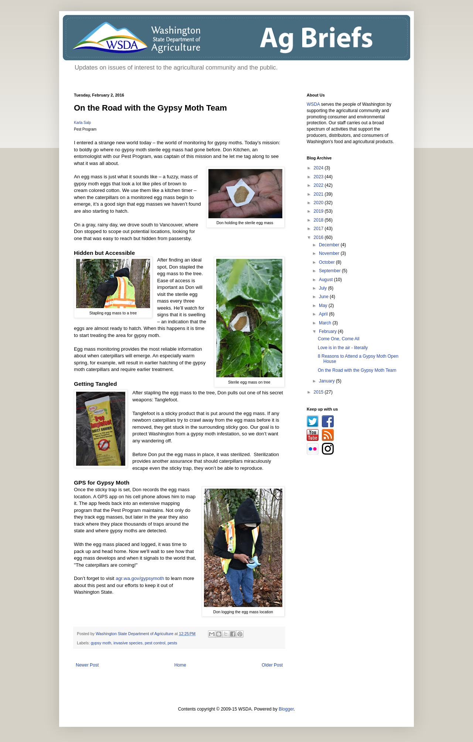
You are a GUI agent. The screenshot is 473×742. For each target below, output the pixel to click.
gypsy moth (101, 643)
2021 (319, 194)
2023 (319, 176)
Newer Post (87, 665)
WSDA (313, 104)
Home (180, 665)
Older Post (272, 665)
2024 (319, 168)
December (330, 244)
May (324, 305)
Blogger (286, 709)
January (327, 381)
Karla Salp (82, 123)
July (323, 288)
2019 (319, 211)
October (327, 262)
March (326, 323)
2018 (319, 220)
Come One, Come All (339, 338)
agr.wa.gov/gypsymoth (140, 578)
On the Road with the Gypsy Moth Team (357, 370)
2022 (319, 185)
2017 (319, 228)
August (326, 279)
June (324, 296)
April (324, 314)
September (330, 270)
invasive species (128, 643)
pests (172, 643)
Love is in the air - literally (343, 347)
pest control (155, 643)
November (330, 253)
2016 (319, 237)
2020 (319, 202)
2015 (319, 392)
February (328, 331)
